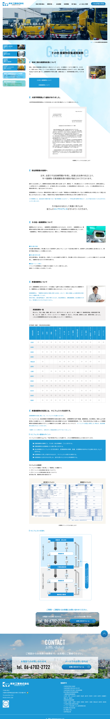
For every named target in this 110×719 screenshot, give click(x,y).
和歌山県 (32, 357)
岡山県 (32, 381)
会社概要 (55, 4)
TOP (91, 42)
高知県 (32, 391)
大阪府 (32, 338)
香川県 (32, 386)
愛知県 (32, 377)
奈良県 (32, 348)
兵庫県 (32, 343)
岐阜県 (32, 372)
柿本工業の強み (35, 4)
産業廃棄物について (71, 81)
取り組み (72, 4)
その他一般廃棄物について (42, 81)
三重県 (32, 367)
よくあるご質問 (83, 4)
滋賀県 (32, 362)
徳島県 (32, 396)
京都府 (32, 352)
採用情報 (64, 4)
